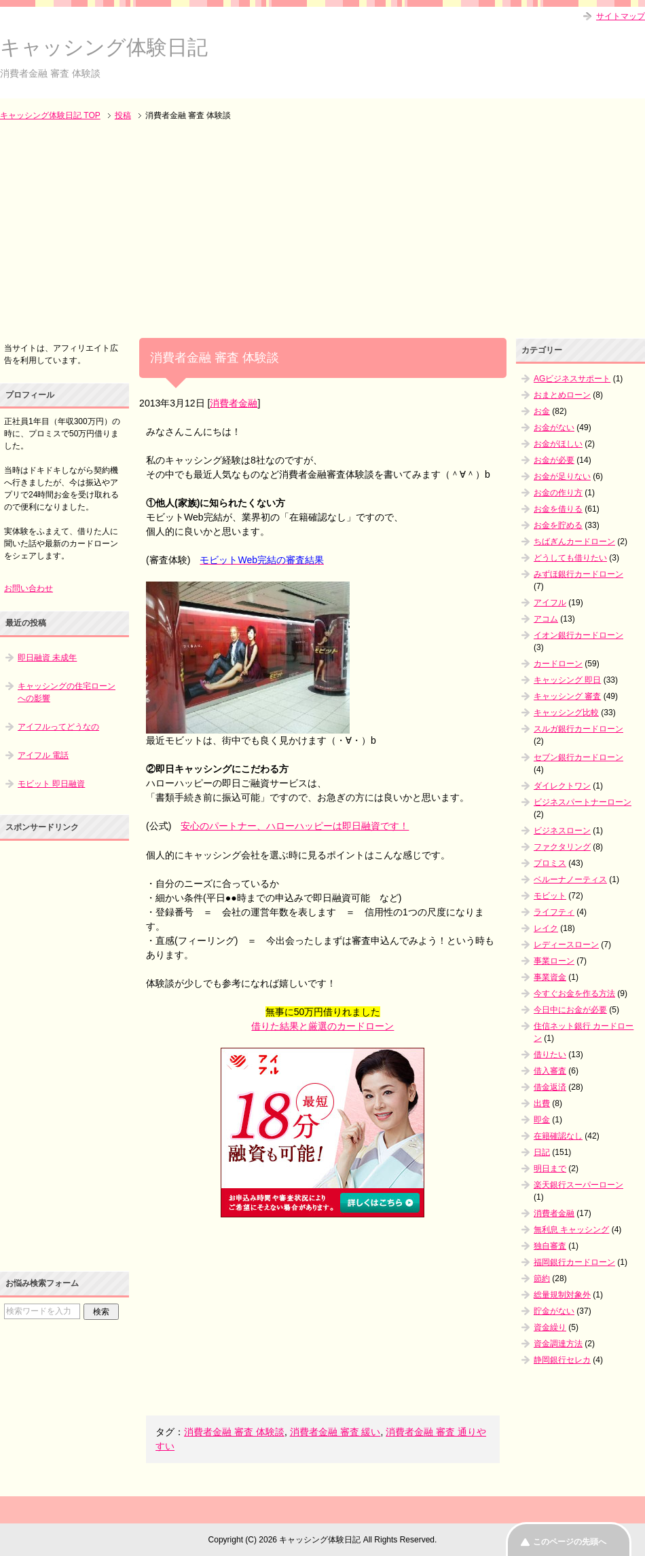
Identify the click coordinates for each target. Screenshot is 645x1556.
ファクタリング (562, 847)
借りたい (550, 1054)
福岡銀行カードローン (574, 1262)
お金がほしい (558, 444)
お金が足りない (562, 476)
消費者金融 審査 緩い (335, 1431)
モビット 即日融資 (51, 784)
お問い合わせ (28, 588)
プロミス (550, 863)
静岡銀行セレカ (562, 1360)
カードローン (558, 663)
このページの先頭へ (569, 1541)
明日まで (550, 1168)
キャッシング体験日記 (104, 47)
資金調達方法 (558, 1343)
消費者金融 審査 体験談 (234, 1431)
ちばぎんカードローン (574, 541)
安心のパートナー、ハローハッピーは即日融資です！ (295, 825)
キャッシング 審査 (567, 696)
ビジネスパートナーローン (582, 802)
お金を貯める (558, 525)
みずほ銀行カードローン (578, 574)
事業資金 (550, 977)
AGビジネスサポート (572, 378)
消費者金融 (233, 403)
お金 (542, 411)
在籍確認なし (558, 1136)
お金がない (554, 427)
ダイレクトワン (562, 786)
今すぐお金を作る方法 (574, 993)
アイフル (550, 602)
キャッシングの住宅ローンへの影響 (66, 692)
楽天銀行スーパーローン (578, 1185)
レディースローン (566, 944)
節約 (542, 1278)
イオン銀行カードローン (578, 635)
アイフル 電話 (43, 755)
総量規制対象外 (562, 1294)
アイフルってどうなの (58, 727)
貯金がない (554, 1311)
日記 (542, 1152)
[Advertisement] (322, 231)
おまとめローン (562, 395)
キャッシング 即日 (567, 680)
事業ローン (554, 961)
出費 (542, 1103)
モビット (550, 895)
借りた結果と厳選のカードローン (322, 1026)
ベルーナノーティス (570, 879)
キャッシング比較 (566, 712)
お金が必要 (554, 460)
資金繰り (550, 1327)
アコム (546, 619)
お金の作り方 (558, 492)
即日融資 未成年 (47, 657)
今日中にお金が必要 (570, 1009)
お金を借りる (558, 509)
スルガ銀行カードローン (578, 729)
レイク (546, 928)
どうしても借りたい (570, 558)
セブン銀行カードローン (578, 757)
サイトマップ (620, 16)
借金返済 (550, 1087)
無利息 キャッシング (571, 1229)
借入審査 (550, 1071)
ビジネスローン (562, 830)
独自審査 (550, 1246)
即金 (542, 1119)
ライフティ (554, 912)
